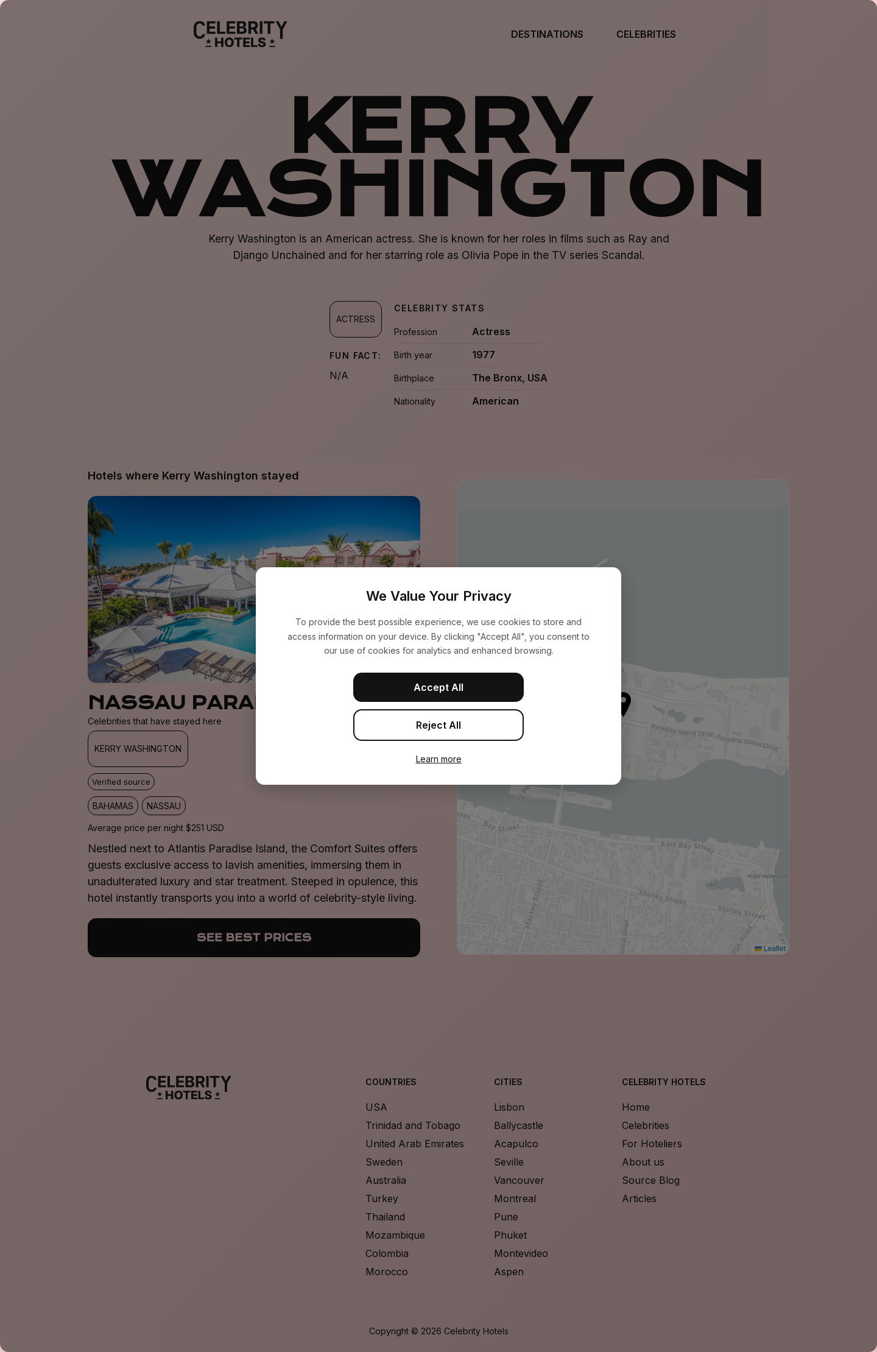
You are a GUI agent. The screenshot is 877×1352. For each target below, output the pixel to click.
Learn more (439, 759)
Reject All (438, 725)
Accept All (438, 687)
